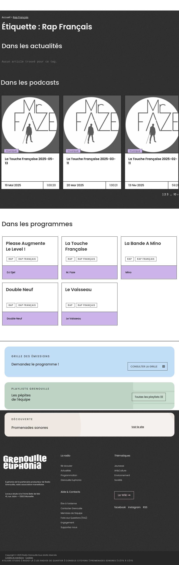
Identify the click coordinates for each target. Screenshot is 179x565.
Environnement (122, 475)
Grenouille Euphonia (71, 480)
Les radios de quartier (49, 560)
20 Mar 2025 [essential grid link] (75, 185)
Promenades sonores (103, 560)
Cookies (29, 557)
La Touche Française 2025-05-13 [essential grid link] (29, 161)
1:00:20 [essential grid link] (51, 185)
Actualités (66, 470)
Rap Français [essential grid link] (27, 258)
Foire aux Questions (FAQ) (74, 517)
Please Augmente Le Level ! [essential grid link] (25, 246)
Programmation (69, 475)
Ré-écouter (66, 465)
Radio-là (28, 560)
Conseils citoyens (77, 560)
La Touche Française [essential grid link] (76, 246)
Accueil (6, 17)
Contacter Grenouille (71, 508)
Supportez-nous (69, 527)
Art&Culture (120, 470)
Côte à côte (125, 560)
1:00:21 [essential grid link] (113, 185)
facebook (120, 507)
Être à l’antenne (69, 503)
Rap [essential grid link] (11, 258)
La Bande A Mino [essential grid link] (143, 243)
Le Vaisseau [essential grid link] (78, 290)
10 (175, 194)
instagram (134, 507)
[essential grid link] (30, 120)
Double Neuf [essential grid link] (19, 290)
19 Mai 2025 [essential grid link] (13, 185)
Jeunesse (119, 465)
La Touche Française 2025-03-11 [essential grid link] (91, 161)
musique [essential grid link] (11, 150)
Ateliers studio (11, 560)
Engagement (67, 522)
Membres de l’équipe (71, 513)
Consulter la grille (147, 366)
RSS (145, 507)
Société (118, 480)
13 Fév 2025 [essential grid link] (136, 185)
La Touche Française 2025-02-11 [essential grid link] (152, 161)
